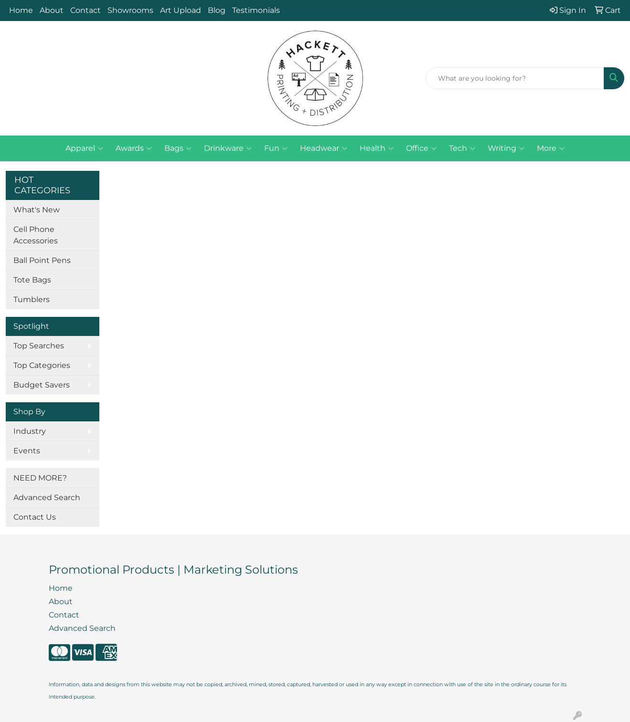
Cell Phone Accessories (35, 235)
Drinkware (228, 148)
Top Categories (41, 365)
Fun (276, 148)
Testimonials (256, 10)
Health (377, 148)
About (52, 10)
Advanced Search (46, 497)
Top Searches (38, 345)
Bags (178, 148)
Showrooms (130, 10)
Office (421, 148)
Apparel (84, 148)
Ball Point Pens (42, 260)
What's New (36, 209)
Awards (134, 148)
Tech (462, 148)
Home (21, 10)
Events (26, 450)
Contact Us (34, 517)
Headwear (323, 148)
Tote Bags (32, 279)
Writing (506, 148)
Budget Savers (41, 384)
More (551, 148)
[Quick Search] (515, 78)
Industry (29, 431)
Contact (85, 10)
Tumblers (31, 299)
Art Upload (180, 10)
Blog (216, 10)
